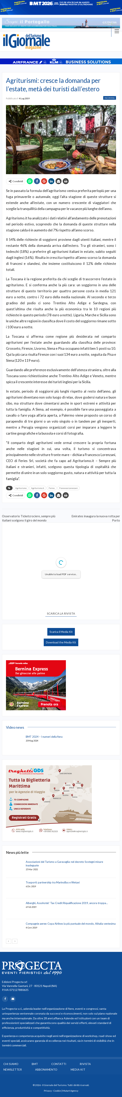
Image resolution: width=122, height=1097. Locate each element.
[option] (61, 23)
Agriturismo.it (37, 488)
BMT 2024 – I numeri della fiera (44, 736)
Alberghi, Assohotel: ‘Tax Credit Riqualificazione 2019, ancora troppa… (67, 903)
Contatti (58, 1064)
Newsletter (12, 1069)
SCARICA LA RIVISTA (61, 613)
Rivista (85, 1064)
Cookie (57, 1090)
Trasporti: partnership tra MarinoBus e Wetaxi (53, 882)
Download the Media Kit (61, 642)
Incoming (109, 98)
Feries (52, 488)
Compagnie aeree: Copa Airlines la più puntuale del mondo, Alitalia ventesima (71, 923)
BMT (35, 1064)
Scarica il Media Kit (61, 631)
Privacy (48, 1090)
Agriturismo (21, 488)
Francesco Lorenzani (68, 488)
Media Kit (78, 1069)
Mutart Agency (70, 1090)
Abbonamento (46, 1069)
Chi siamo (10, 1064)
